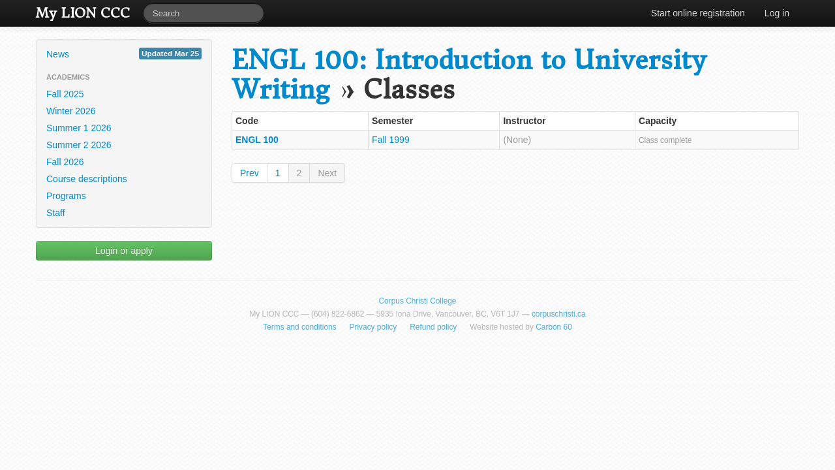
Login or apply (124, 250)
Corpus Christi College (418, 301)
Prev (249, 173)
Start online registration (698, 13)
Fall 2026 (65, 162)
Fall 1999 (391, 139)
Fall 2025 (65, 94)
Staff (55, 213)
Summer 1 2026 (79, 128)
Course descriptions (86, 179)
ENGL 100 (257, 139)
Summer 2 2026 (79, 145)
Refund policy (433, 327)
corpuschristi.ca (559, 314)
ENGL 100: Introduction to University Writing (469, 75)
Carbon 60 (554, 327)
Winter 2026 (70, 111)
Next (327, 173)
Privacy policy (373, 327)
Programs (66, 196)
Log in (777, 13)
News (124, 53)
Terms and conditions (299, 327)
